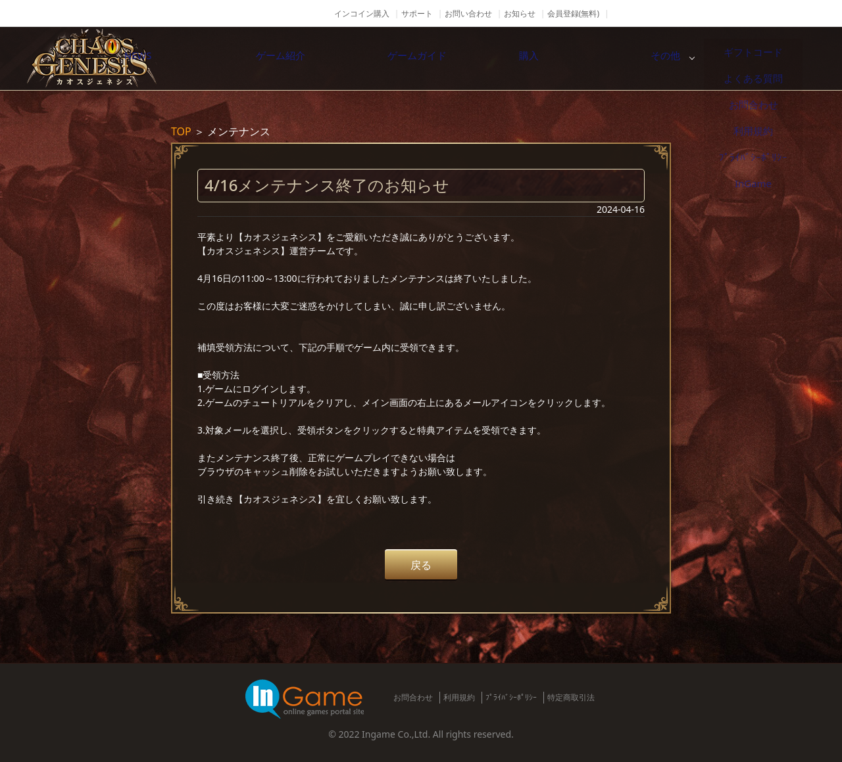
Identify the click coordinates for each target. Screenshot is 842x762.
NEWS (220, 58)
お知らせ (519, 13)
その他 (773, 58)
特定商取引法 (571, 697)
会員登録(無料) (573, 13)
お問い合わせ (468, 13)
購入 (635, 58)
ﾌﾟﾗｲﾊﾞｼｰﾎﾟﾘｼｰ (511, 697)
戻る (421, 565)
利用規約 (459, 697)
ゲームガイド (496, 58)
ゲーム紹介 (358, 58)
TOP (181, 131)
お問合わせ (413, 697)
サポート (417, 13)
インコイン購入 (361, 13)
